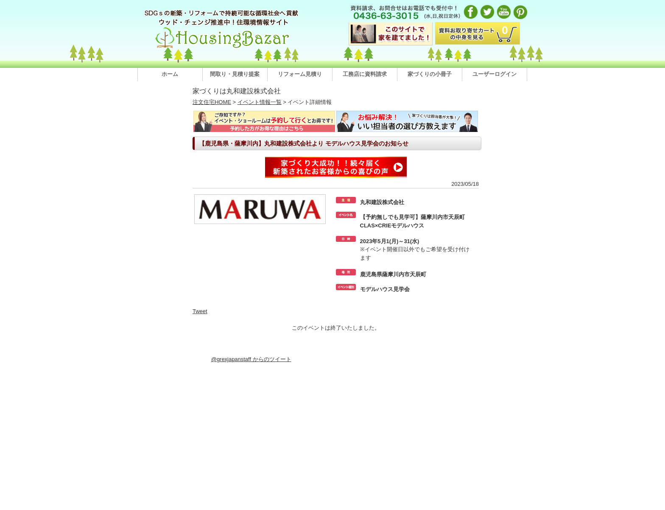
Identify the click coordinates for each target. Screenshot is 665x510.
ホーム (170, 74)
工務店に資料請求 (365, 74)
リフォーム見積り (300, 74)
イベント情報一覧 (260, 102)
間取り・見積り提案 (235, 74)
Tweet (200, 311)
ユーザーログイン (494, 74)
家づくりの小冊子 (430, 74)
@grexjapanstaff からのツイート (251, 359)
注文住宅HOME (212, 102)
